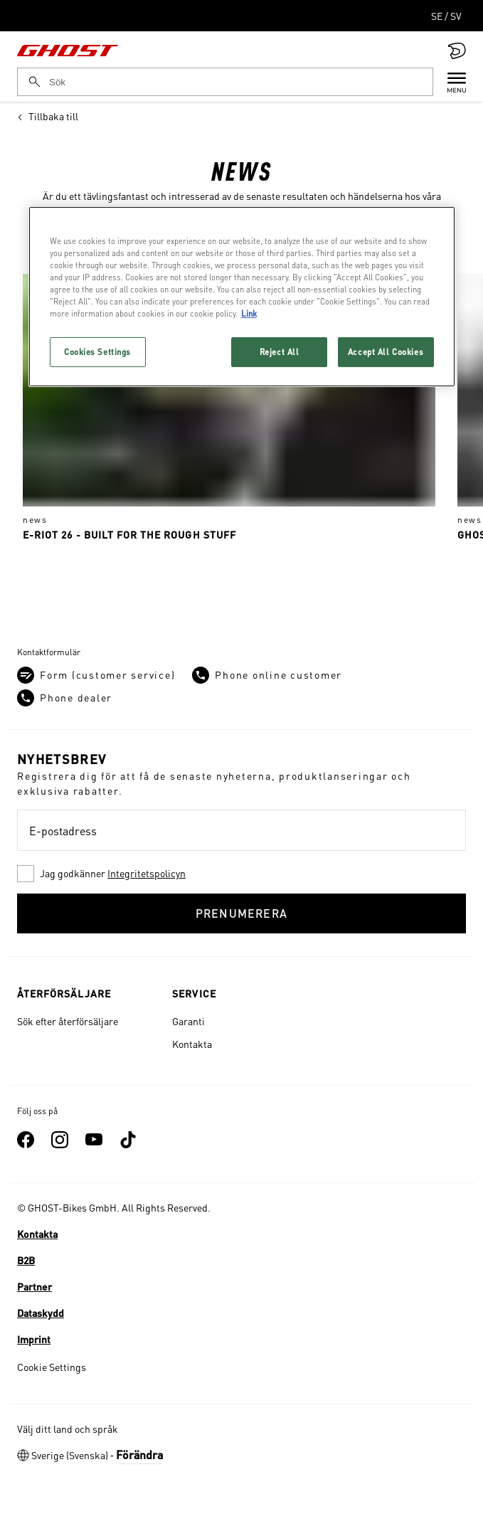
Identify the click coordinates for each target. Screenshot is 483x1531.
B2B (26, 1260)
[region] (241, 296)
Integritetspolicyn (146, 873)
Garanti (188, 1021)
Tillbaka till (47, 116)
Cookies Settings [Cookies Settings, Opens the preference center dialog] (97, 351)
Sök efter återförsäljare (67, 1021)
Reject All (279, 351)
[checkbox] (241, 873)
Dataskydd (40, 1312)
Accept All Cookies (385, 351)
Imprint (34, 1339)
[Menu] (449, 82)
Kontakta (192, 1043)
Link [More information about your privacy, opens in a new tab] (249, 313)
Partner (34, 1286)
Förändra (139, 1454)
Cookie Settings (51, 1366)
